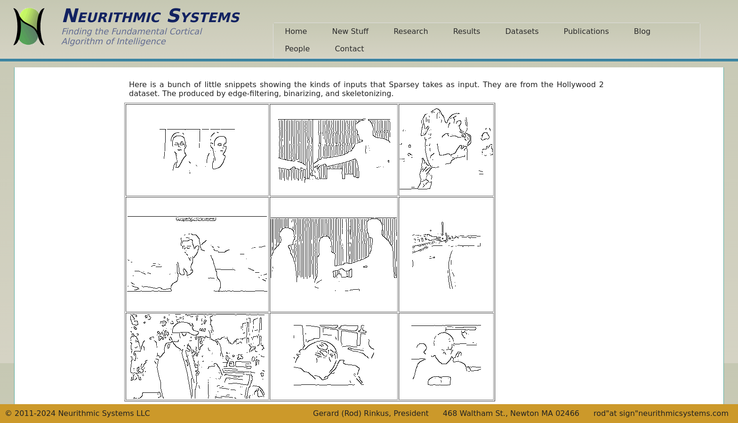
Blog (642, 31)
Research (410, 31)
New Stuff (350, 31)
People (297, 48)
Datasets (522, 31)
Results (467, 31)
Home (296, 31)
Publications (586, 31)
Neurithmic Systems (150, 15)
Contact (349, 48)
